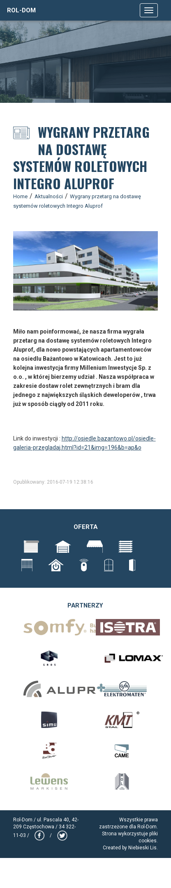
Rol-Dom (21, 10)
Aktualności (49, 196)
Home (20, 196)
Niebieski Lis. (143, 848)
